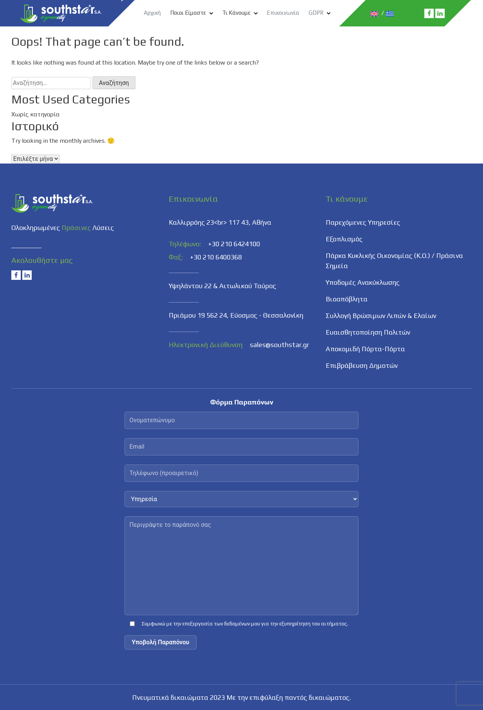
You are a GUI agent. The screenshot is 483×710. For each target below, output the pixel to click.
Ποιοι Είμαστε (188, 12)
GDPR (316, 12)
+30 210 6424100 (234, 244)
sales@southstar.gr (279, 345)
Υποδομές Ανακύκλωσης (363, 282)
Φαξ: (176, 257)
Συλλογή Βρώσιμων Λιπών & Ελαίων (381, 316)
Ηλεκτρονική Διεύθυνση (206, 345)
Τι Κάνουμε (236, 12)
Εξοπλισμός (344, 239)
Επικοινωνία (283, 12)
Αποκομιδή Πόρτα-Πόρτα (365, 349)
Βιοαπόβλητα (347, 299)
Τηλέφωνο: (185, 244)
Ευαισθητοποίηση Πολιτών (368, 332)
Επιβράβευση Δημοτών (362, 365)
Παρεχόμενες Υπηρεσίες (363, 222)
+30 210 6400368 (216, 257)
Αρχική (152, 12)
